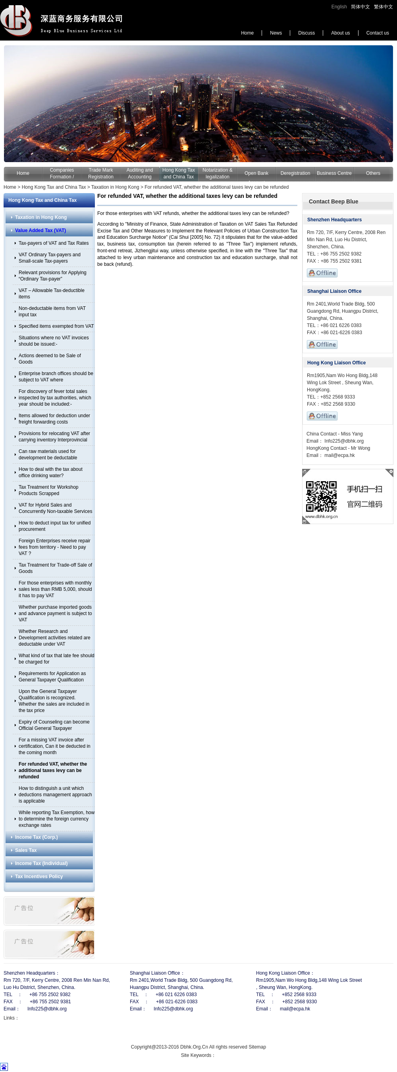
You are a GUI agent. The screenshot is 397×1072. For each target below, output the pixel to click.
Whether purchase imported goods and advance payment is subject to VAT (55, 613)
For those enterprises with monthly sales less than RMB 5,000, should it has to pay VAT (55, 589)
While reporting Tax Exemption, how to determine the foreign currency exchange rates (56, 819)
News (276, 33)
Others (373, 173)
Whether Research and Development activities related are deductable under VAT (55, 638)
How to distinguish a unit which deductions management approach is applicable (55, 795)
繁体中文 (383, 7)
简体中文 (360, 7)
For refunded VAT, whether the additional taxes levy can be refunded (217, 187)
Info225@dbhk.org (343, 441)
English (339, 7)
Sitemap (257, 1047)
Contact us (377, 33)
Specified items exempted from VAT (56, 326)
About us (340, 33)
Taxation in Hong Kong (115, 187)
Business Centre (334, 173)
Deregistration (295, 173)
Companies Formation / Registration (62, 176)
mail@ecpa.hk (339, 455)
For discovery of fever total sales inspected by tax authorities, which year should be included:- (55, 398)
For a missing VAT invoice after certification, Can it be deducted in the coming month (55, 746)
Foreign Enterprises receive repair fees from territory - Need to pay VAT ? (55, 547)
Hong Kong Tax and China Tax (54, 187)
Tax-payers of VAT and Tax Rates (54, 243)
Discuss (306, 33)
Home (247, 33)
